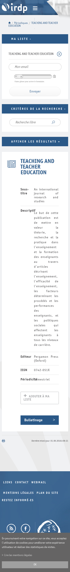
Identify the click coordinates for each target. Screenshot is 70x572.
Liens (8, 482)
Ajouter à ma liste (36, 398)
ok (35, 564)
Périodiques (21, 23)
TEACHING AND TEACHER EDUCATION (31, 53)
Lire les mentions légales (18, 555)
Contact (22, 482)
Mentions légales (18, 493)
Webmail (38, 482)
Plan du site (47, 493)
